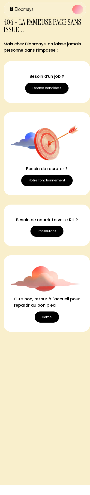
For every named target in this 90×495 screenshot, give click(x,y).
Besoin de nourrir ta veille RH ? (47, 220)
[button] (77, 9)
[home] (20, 9)
